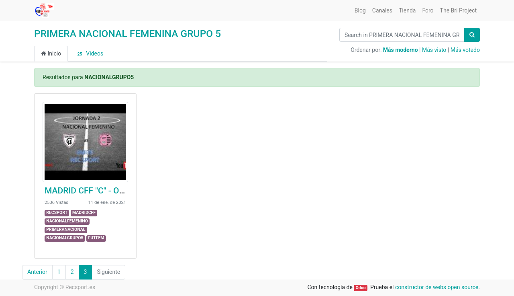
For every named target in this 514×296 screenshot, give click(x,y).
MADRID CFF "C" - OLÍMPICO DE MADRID (122, 190)
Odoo (361, 287)
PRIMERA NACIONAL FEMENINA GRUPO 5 (127, 33)
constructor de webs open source (436, 287)
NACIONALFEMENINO (67, 221)
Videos (89, 54)
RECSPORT (56, 212)
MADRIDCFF (84, 212)
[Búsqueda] (472, 35)
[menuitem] (360, 10)
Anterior (37, 272)
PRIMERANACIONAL (65, 229)
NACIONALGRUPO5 (64, 237)
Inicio (51, 53)
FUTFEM (96, 237)
